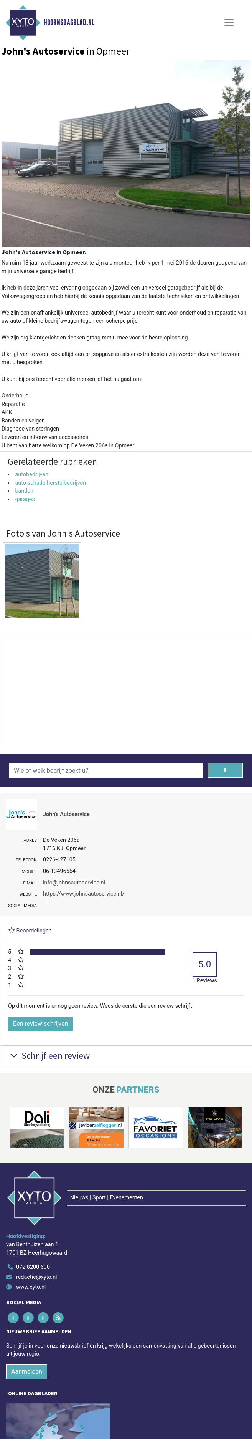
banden (24, 491)
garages (25, 499)
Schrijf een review (49, 1055)
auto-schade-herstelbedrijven (50, 483)
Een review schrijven (40, 1023)
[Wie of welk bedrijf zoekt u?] (106, 770)
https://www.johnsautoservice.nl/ (83, 894)
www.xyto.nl (31, 1287)
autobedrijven (31, 474)
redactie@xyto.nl (36, 1277)
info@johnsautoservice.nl (74, 882)
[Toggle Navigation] (229, 22)
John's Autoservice (66, 814)
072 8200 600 (33, 1267)
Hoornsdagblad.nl (69, 22)
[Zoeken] (225, 770)
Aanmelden (26, 1371)
